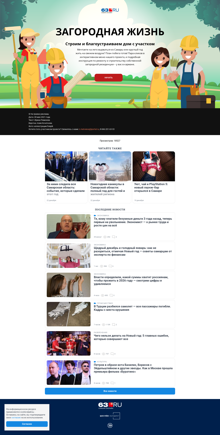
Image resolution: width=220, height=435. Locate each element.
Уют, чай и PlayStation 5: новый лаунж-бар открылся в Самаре (151, 187)
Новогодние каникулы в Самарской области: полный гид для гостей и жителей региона (107, 189)
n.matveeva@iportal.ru (89, 129)
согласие (16, 417)
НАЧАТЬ (109, 77)
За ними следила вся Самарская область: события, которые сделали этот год (66, 189)
